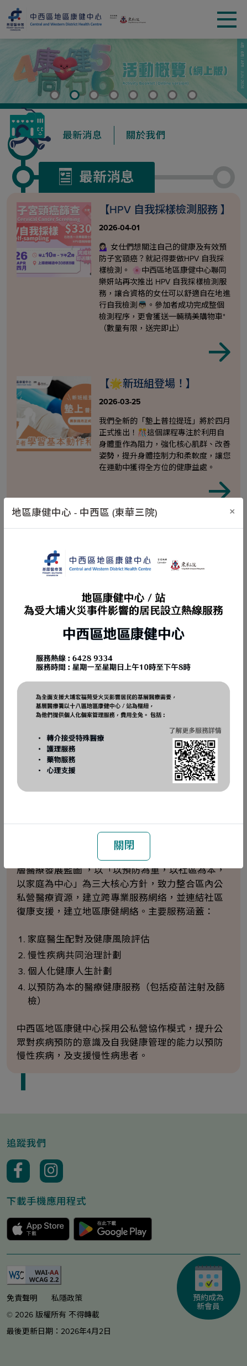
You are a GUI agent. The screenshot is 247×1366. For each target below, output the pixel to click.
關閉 (123, 845)
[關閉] (232, 511)
